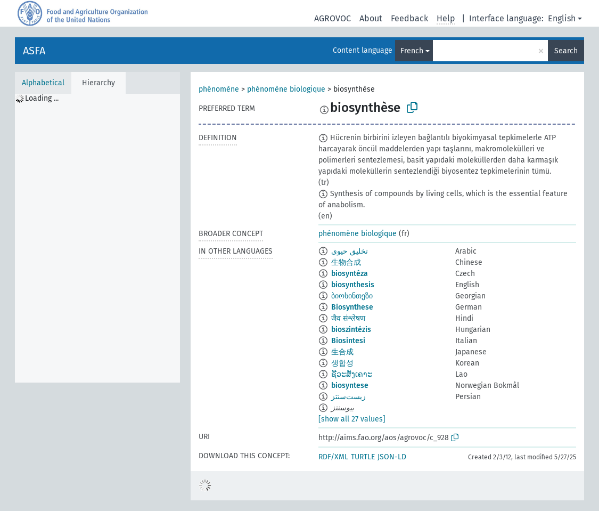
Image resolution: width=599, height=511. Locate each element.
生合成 (342, 351)
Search (566, 50)
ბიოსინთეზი (352, 296)
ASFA (34, 50)
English (562, 18)
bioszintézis (351, 329)
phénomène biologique (286, 89)
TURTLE (363, 456)
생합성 (342, 363)
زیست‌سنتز (348, 396)
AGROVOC (332, 18)
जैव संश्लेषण (348, 318)
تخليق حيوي (349, 251)
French (411, 50)
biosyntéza (349, 273)
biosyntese (349, 385)
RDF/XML (333, 456)
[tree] (97, 238)
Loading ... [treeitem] (42, 98)
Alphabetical (43, 82)
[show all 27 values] (351, 419)
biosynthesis (352, 284)
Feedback (409, 18)
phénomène (219, 89)
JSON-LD (392, 456)
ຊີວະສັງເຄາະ (351, 374)
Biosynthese (352, 307)
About (370, 18)
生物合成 (346, 262)
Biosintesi (348, 340)
